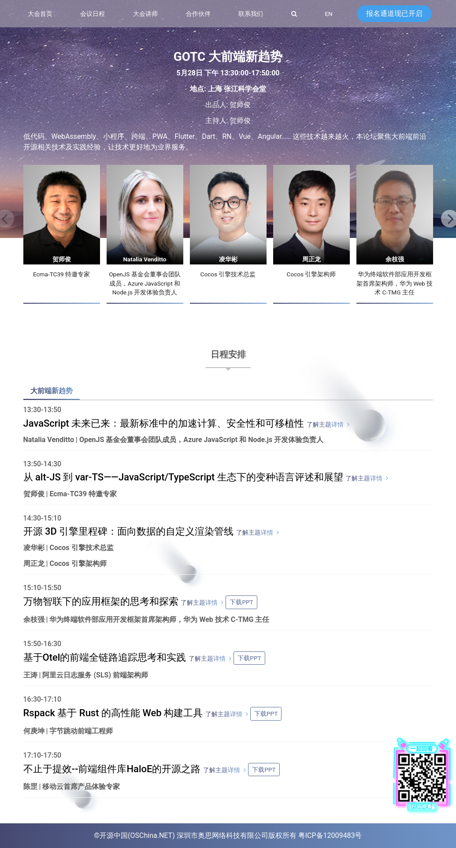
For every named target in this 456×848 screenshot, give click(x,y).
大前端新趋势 (51, 391)
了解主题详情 (325, 424)
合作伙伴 (198, 13)
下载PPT (241, 602)
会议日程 (92, 13)
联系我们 (250, 13)
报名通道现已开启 (394, 13)
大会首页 (40, 13)
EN (328, 13)
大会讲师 (145, 13)
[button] (447, 219)
